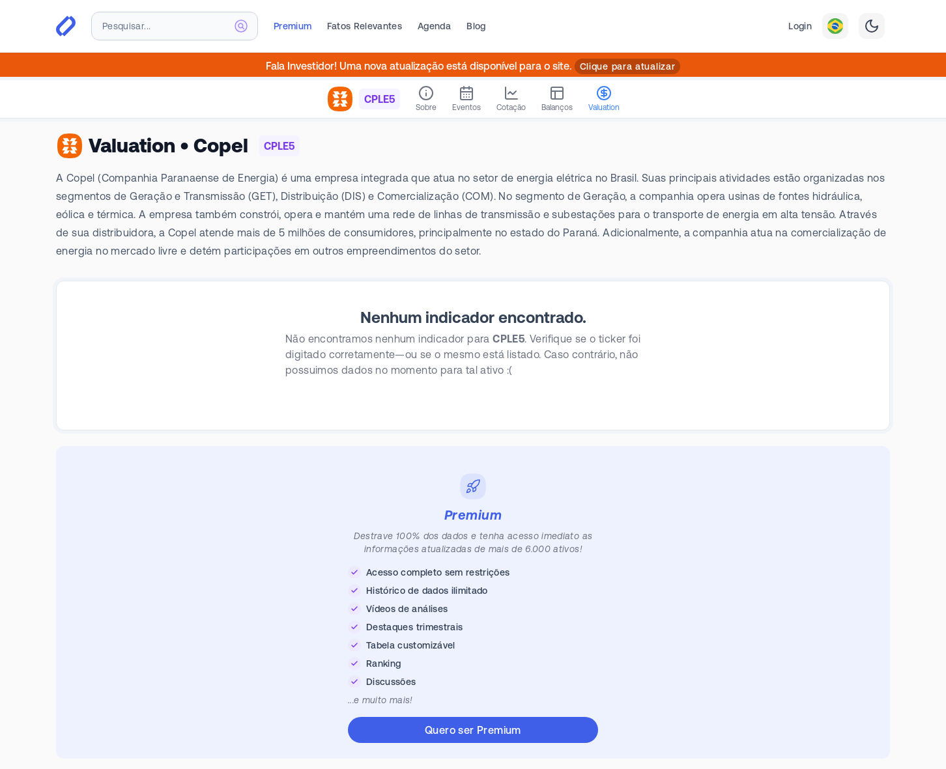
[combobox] (174, 26)
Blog (475, 26)
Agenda (434, 26)
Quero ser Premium (473, 730)
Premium (292, 26)
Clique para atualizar (628, 66)
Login (800, 26)
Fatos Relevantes (364, 26)
